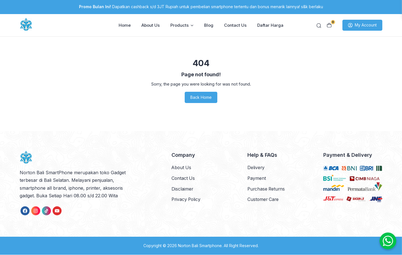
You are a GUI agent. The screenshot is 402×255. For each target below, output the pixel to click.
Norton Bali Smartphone (200, 246)
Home (125, 25)
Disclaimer (182, 189)
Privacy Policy (186, 199)
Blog (208, 25)
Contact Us (235, 25)
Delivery (256, 168)
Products (181, 25)
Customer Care (263, 199)
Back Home (201, 97)
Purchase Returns (266, 189)
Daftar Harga (270, 25)
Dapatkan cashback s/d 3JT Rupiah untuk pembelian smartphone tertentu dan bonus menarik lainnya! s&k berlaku (201, 6)
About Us (150, 25)
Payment (256, 178)
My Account (362, 25)
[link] (25, 211)
